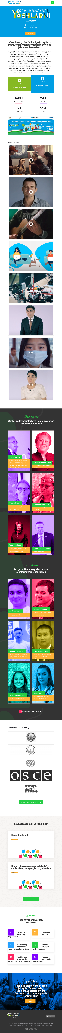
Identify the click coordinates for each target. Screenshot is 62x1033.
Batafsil (14, 839)
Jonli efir (30, 34)
